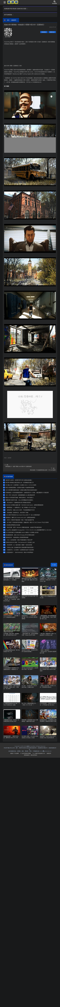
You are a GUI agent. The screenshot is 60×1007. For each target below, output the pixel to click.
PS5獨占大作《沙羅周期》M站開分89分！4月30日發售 (20, 485)
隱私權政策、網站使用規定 (30, 755)
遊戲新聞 (13, 20)
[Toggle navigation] (4, 2)
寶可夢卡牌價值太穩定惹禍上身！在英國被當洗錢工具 (19, 482)
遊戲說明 (49, 753)
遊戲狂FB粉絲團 (14, 753)
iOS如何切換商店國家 (25, 753)
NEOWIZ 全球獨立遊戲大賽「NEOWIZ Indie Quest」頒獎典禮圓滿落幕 (24, 505)
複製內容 (52, 32)
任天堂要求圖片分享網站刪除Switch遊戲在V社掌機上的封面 (22, 532)
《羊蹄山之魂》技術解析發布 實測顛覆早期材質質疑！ (20, 547)
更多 (54, 565)
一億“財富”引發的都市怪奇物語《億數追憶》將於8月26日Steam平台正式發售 (27, 522)
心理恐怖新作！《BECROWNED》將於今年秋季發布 (19, 552)
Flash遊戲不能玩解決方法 (38, 753)
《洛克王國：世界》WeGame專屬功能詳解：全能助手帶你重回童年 (24, 527)
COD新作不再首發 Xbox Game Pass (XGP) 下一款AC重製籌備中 (23, 515)
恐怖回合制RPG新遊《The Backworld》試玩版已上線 (20, 542)
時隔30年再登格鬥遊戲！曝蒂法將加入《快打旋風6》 (19, 497)
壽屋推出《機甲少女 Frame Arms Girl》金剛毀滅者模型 (20, 517)
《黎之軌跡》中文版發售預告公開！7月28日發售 (30, 469)
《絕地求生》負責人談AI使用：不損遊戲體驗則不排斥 (20, 510)
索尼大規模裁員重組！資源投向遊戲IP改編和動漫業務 (19, 487)
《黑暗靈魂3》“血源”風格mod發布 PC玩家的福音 (30, 465)
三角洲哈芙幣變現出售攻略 (13, 525)
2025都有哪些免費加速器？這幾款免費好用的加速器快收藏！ (21, 490)
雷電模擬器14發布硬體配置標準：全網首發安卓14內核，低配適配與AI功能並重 (27, 492)
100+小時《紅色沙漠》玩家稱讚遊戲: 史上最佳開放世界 (20, 495)
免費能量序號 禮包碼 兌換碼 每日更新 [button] (16, 8)
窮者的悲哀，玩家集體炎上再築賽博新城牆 (17, 537)
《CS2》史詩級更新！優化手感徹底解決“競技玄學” (19, 540)
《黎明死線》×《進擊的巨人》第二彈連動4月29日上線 (21, 507)
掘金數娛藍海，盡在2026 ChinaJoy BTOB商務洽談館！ (20, 535)
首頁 (8, 20)
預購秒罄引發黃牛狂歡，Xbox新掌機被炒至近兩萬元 (19, 500)
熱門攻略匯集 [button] (9, 15)
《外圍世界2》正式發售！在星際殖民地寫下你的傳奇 (20, 550)
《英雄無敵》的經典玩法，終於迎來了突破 (17, 512)
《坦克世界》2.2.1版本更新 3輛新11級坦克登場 (19, 545)
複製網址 (44, 32)
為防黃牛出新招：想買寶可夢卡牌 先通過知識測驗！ (19, 480)
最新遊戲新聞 (9, 565)
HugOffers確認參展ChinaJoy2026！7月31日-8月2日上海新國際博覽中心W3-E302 (28, 530)
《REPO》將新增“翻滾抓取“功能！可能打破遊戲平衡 (20, 520)
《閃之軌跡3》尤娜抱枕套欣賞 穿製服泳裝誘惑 (18, 502)
